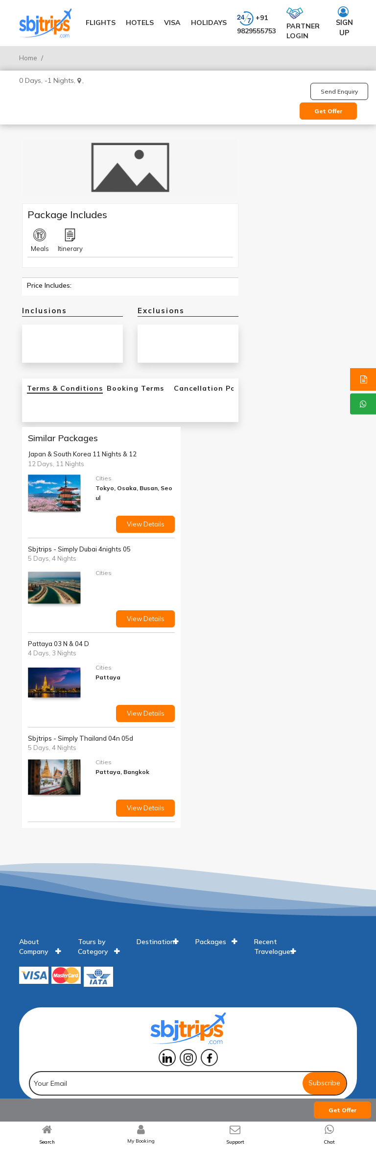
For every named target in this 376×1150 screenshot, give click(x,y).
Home (28, 58)
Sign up (344, 21)
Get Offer (328, 111)
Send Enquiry (339, 91)
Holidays (209, 22)
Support (235, 1142)
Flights (101, 22)
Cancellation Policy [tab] (211, 388)
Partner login (303, 22)
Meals (40, 240)
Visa (172, 22)
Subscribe (324, 1082)
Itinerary (70, 240)
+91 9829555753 (256, 22)
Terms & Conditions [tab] (65, 388)
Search (47, 1142)
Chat (329, 1142)
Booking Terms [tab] (135, 388)
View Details (145, 524)
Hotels (140, 22)
